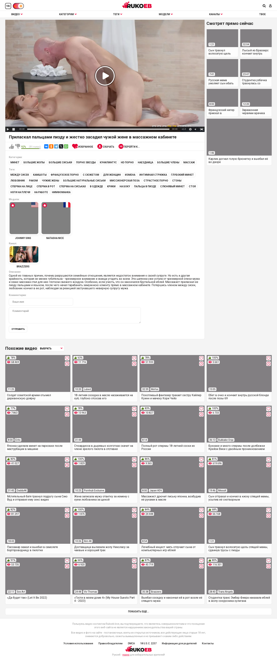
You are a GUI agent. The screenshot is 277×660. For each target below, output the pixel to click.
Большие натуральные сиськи (84, 180)
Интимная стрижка (153, 174)
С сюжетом (91, 174)
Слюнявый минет (172, 186)
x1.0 (184, 129)
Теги (117, 14)
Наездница (145, 162)
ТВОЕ (262, 14)
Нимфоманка (61, 192)
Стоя (192, 186)
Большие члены (168, 162)
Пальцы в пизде (145, 186)
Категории (68, 14)
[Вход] (270, 6)
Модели (166, 14)
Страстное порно (156, 180)
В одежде (96, 186)
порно (125, 654)
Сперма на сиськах (72, 186)
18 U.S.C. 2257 (148, 643)
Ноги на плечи (20, 192)
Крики (111, 186)
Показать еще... (138, 611)
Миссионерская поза (125, 180)
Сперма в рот (46, 186)
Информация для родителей (179, 643)
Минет (14, 162)
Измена (130, 174)
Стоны (176, 180)
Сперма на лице (21, 186)
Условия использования (78, 643)
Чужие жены (50, 180)
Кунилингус (108, 162)
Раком (33, 180)
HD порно (127, 162)
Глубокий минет (182, 174)
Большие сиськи (60, 162)
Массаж (189, 162)
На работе (41, 192)
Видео (17, 14)
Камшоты (40, 174)
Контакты (208, 643)
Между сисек (19, 174)
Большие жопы (34, 162)
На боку (125, 186)
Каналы (216, 14)
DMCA (131, 643)
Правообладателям (110, 643)
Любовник (17, 180)
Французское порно (65, 174)
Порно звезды (86, 162)
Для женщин (112, 174)
